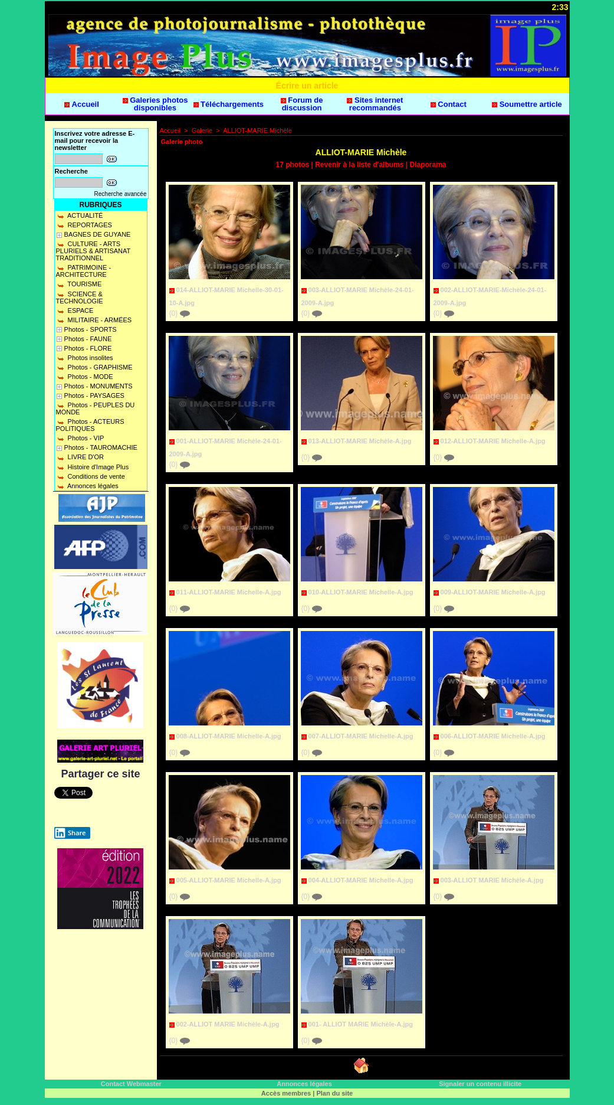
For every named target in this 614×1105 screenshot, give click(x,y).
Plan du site (334, 1093)
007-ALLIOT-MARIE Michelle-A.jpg (360, 736)
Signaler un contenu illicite (480, 1083)
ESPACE (75, 310)
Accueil (81, 104)
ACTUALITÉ (79, 215)
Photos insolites (84, 357)
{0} (179, 313)
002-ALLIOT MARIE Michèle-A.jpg (228, 1024)
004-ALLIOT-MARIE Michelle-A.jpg (360, 880)
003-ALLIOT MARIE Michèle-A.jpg (492, 880)
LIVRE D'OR (80, 456)
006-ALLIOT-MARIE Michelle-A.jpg (493, 736)
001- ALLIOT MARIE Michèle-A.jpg (360, 1024)
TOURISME (79, 283)
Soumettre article (527, 104)
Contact (449, 104)
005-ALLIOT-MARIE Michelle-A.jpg (228, 880)
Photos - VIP (80, 438)
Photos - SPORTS (90, 329)
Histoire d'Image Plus (92, 466)
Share (70, 833)
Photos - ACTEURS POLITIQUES (90, 425)
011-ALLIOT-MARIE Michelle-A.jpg (228, 592)
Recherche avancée (120, 194)
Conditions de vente (90, 476)
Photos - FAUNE (88, 338)
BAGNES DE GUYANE (97, 234)
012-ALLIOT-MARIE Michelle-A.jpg (493, 440)
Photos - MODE (84, 376)
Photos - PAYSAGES (94, 395)
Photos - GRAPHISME (94, 367)
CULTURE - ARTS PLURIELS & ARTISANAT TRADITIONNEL (93, 250)
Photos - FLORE (88, 348)
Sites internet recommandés (375, 104)
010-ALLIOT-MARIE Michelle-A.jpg (360, 592)
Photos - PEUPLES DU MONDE (95, 408)
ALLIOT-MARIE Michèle (257, 130)
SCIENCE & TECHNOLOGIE (79, 297)
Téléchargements (228, 104)
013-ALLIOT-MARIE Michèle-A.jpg (360, 440)
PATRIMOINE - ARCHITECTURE (83, 271)
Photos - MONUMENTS (98, 386)
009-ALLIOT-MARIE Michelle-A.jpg (493, 592)
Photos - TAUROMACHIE (100, 447)
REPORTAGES (84, 224)
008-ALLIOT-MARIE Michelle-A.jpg (228, 736)
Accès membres (286, 1093)
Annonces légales (87, 485)
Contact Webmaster (131, 1083)
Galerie (202, 130)
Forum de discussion (302, 104)
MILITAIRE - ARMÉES (94, 319)
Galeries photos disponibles (155, 104)
